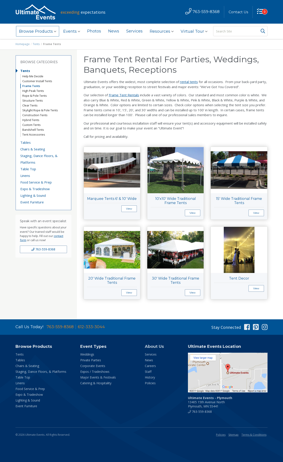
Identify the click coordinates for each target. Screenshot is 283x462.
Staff (148, 371)
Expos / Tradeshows (94, 371)
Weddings (87, 354)
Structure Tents (32, 100)
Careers (150, 366)
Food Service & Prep (36, 182)
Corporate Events (92, 366)
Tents (36, 44)
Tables (25, 142)
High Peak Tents (33, 91)
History (150, 377)
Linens (25, 175)
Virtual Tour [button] (194, 31)
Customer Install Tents (37, 81)
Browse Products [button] (37, 31)
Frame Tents (31, 86)
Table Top (28, 169)
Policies (150, 383)
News (113, 31)
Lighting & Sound (33, 195)
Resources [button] (162, 31)
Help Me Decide (32, 76)
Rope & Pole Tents (34, 96)
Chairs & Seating (32, 149)
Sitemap (233, 435)
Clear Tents (30, 105)
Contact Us (238, 12)
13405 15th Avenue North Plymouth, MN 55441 (210, 402)
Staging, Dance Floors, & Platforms (38, 159)
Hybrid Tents (30, 120)
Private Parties (90, 360)
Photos (94, 31)
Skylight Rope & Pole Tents (40, 110)
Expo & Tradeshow (35, 189)
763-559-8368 (43, 249)
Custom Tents (31, 125)
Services (134, 31)
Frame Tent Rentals (124, 95)
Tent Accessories (33, 134)
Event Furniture (32, 202)
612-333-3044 (91, 326)
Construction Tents (35, 115)
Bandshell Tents (33, 130)
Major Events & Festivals (98, 377)
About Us (154, 346)
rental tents (189, 82)
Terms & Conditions (253, 435)
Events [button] (71, 31)
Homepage (22, 44)
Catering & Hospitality (95, 383)
